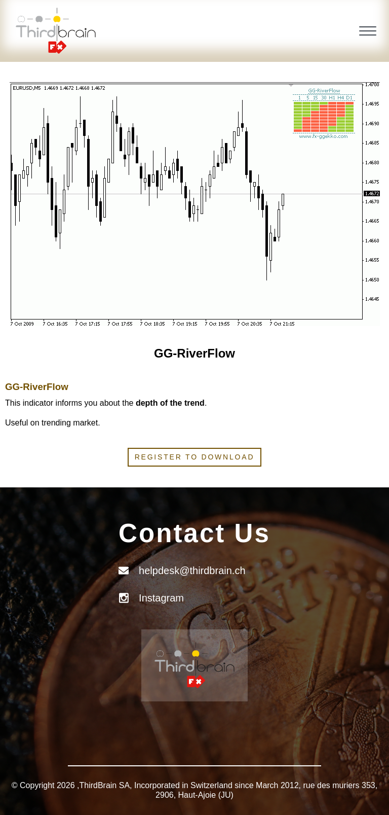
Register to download (195, 457)
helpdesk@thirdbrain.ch (192, 570)
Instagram (161, 598)
